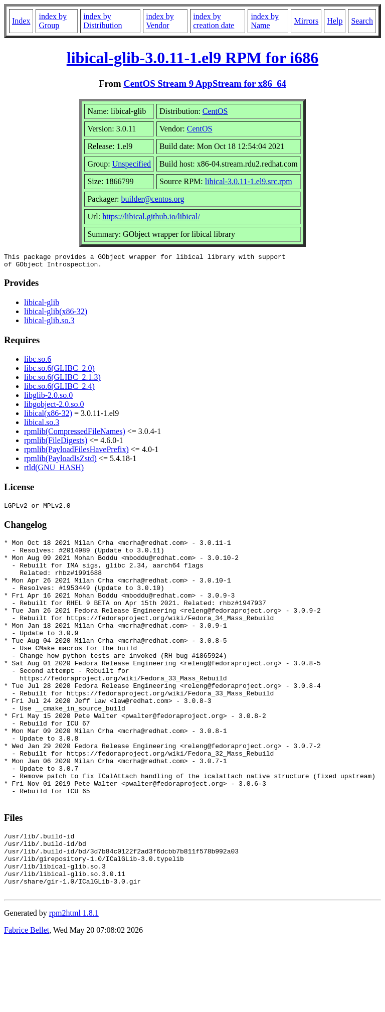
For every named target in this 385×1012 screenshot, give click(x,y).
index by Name (265, 21)
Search (362, 21)
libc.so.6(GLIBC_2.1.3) (62, 380)
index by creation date (213, 21)
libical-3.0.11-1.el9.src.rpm (248, 181)
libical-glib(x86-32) (55, 314)
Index (21, 21)
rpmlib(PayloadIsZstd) (60, 461)
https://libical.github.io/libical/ (151, 216)
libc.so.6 (37, 362)
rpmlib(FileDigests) (55, 443)
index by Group (53, 21)
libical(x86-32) (48, 416)
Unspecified (131, 164)
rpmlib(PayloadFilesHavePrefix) (76, 452)
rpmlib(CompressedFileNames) (74, 434)
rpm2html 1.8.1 (74, 982)
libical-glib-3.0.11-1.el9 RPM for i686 (192, 58)
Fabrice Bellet (26, 999)
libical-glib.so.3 (49, 323)
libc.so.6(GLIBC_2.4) (59, 389)
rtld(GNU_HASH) (54, 470)
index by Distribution (102, 21)
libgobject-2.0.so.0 (54, 407)
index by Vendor (160, 21)
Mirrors (306, 21)
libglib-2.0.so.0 (48, 398)
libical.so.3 (41, 425)
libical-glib (41, 305)
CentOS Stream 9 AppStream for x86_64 (204, 83)
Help (334, 21)
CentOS (215, 111)
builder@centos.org (152, 199)
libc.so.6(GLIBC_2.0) (59, 371)
